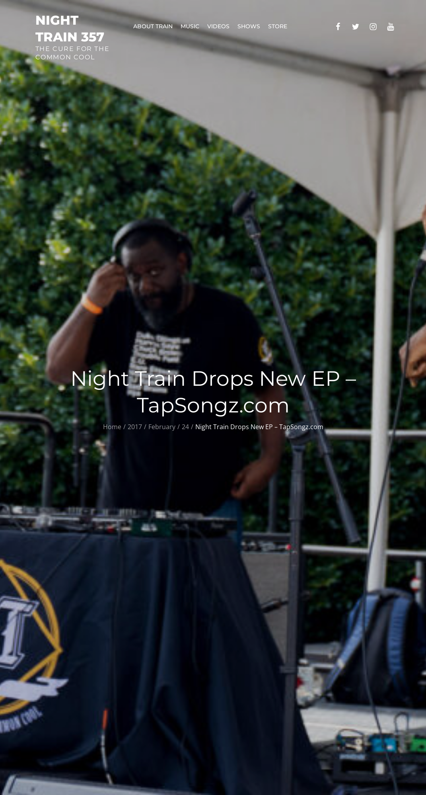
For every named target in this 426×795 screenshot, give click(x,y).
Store (277, 26)
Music (190, 26)
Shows (248, 26)
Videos (218, 26)
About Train (153, 26)
